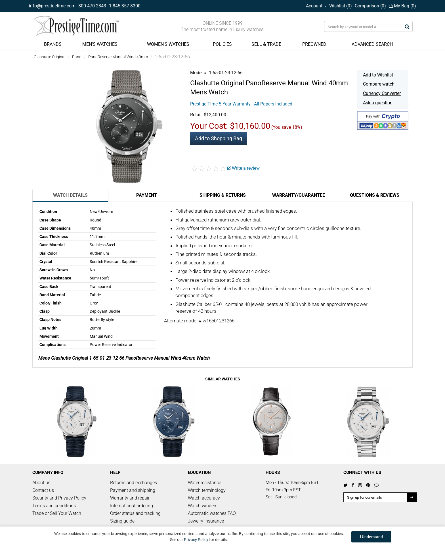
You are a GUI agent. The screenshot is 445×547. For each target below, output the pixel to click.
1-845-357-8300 (124, 6)
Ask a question (377, 102)
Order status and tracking (135, 513)
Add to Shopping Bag (218, 138)
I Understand (371, 536)
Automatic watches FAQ (212, 513)
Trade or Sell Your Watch (56, 513)
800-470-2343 (92, 6)
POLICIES (222, 44)
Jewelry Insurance (206, 521)
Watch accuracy (204, 498)
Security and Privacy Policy (59, 498)
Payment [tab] (146, 195)
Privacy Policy (196, 539)
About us (41, 482)
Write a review (243, 168)
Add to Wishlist (378, 75)
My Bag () (402, 6)
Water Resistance (55, 278)
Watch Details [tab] (70, 195)
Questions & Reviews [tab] (374, 195)
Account (316, 6)
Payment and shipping (132, 490)
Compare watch (378, 84)
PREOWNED (314, 44)
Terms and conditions (54, 505)
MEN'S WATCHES (99, 44)
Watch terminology (207, 490)
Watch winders (202, 505)
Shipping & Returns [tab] (223, 195)
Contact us (43, 490)
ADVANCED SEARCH (372, 44)
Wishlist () (340, 6)
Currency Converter (382, 93)
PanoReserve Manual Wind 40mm (118, 57)
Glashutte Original (49, 57)
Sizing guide (122, 521)
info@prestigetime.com (52, 6)
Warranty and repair (130, 498)
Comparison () (370, 6)
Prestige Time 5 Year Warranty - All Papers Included (241, 104)
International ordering (131, 505)
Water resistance (204, 482)
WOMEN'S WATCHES (168, 44)
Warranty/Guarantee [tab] (298, 195)
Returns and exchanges (133, 482)
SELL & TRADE (266, 44)
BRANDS (53, 44)
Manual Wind (101, 336)
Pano (76, 57)
